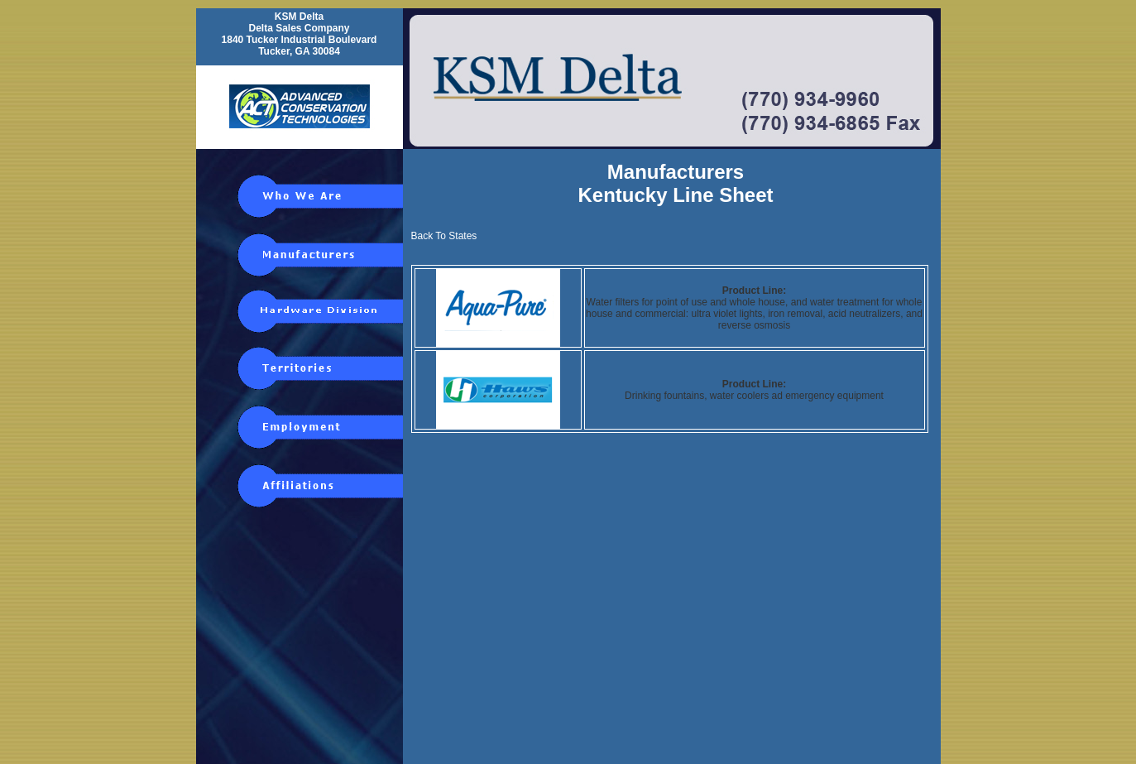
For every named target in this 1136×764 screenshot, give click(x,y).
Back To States (444, 236)
